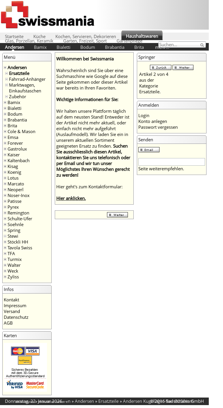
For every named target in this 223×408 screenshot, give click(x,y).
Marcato (16, 184)
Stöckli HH (18, 242)
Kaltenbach (19, 160)
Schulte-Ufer (20, 218)
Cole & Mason (21, 131)
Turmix (15, 259)
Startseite (14, 36)
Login (143, 115)
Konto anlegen (152, 121)
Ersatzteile (19, 73)
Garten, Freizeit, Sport (85, 41)
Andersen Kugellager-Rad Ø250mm (158, 401)
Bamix (40, 47)
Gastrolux (17, 149)
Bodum (87, 47)
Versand (12, 311)
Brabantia (114, 47)
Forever (15, 143)
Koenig (14, 172)
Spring (14, 230)
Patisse (14, 201)
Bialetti (63, 47)
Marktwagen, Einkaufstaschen (25, 88)
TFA (11, 253)
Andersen (14, 47)
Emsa (13, 137)
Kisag (13, 166)
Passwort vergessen (158, 127)
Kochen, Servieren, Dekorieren (85, 36)
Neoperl (15, 189)
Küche (39, 36)
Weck (13, 271)
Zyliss (13, 277)
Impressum (15, 305)
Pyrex (13, 207)
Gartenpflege (129, 41)
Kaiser (14, 155)
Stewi (13, 236)
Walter (14, 265)
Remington (18, 213)
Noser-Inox (19, 195)
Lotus (13, 178)
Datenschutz (16, 317)
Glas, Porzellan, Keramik (29, 41)
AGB (8, 323)
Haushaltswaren (142, 36)
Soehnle (15, 224)
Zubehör (17, 96)
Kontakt (11, 300)
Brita (139, 47)
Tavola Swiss (20, 247)
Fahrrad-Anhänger (27, 79)
